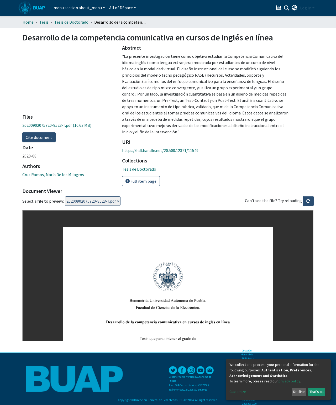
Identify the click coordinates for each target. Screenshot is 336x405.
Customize (237, 391)
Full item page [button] (140, 181)
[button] (294, 8)
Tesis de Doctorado (71, 22)
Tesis (44, 22)
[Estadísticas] (279, 8)
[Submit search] (286, 8)
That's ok (316, 391)
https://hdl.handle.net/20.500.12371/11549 (160, 150)
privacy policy (289, 381)
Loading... (92, 201)
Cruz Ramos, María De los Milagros (53, 174)
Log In (305, 7)
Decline (299, 391)
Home (28, 22)
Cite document (39, 137)
